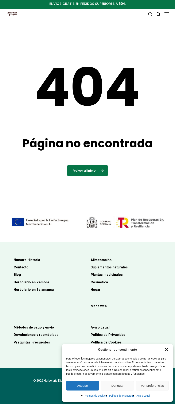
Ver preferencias (152, 385)
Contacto (21, 267)
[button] (166, 349)
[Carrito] (158, 13)
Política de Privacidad (121, 395)
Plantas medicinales (107, 275)
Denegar (117, 385)
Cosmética (99, 282)
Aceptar (82, 385)
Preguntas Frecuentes (32, 342)
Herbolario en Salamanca (34, 290)
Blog (17, 275)
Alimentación (101, 260)
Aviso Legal (143, 395)
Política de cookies (96, 395)
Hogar (96, 290)
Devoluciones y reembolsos (36, 335)
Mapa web (99, 306)
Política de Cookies (106, 342)
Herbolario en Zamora (31, 282)
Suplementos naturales (109, 267)
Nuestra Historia (27, 260)
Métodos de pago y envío (34, 327)
